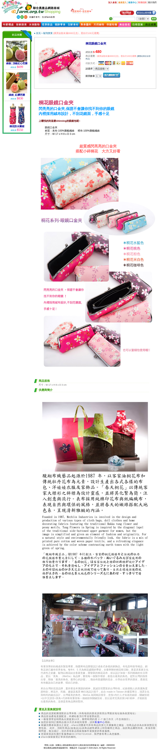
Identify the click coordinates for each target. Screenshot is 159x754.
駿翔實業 (48, 33)
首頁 (38, 33)
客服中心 (100, 722)
